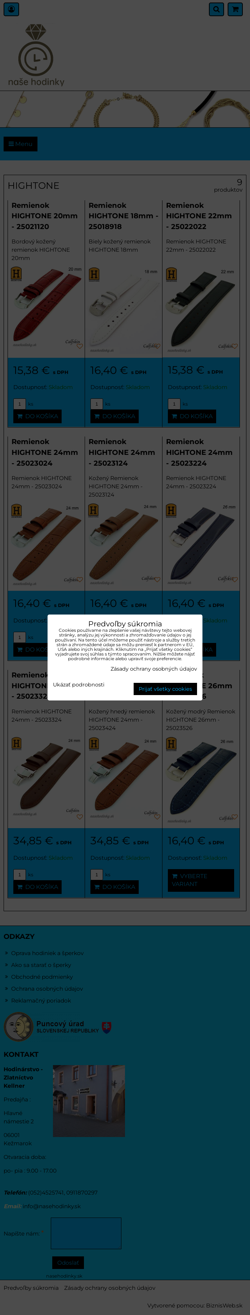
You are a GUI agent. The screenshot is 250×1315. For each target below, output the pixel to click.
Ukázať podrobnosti (78, 685)
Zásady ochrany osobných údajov (154, 669)
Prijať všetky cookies (165, 689)
